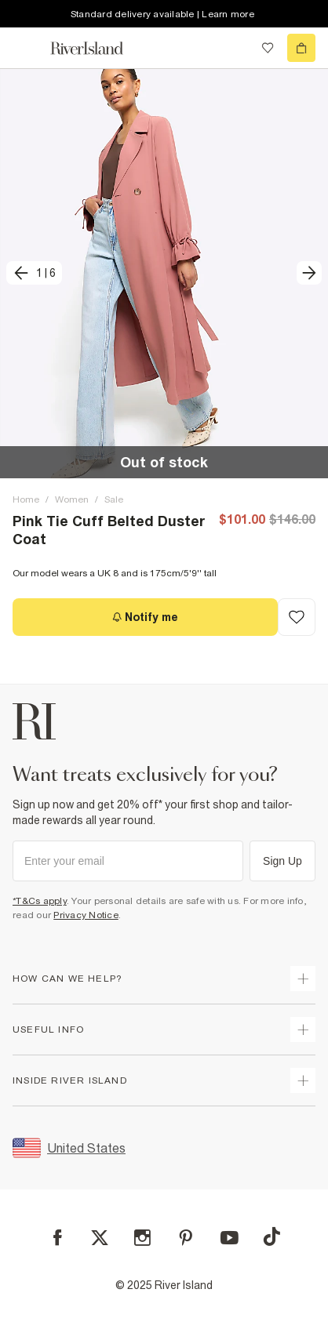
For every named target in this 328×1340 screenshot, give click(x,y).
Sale (113, 499)
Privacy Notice (85, 915)
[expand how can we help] (302, 978)
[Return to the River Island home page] (97, 48)
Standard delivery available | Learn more (162, 14)
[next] (309, 273)
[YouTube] (229, 1237)
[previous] (34, 273)
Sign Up (282, 861)
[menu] (27, 48)
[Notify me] (145, 617)
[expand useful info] (302, 1029)
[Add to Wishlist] (296, 617)
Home (26, 499)
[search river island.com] (235, 48)
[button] (164, 273)
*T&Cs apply (40, 900)
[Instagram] (142, 1237)
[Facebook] (57, 1237)
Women (72, 499)
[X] (99, 1238)
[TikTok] (271, 1236)
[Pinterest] (185, 1237)
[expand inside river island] (302, 1080)
